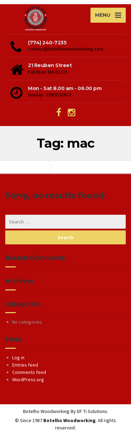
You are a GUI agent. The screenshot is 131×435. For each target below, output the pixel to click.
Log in (18, 357)
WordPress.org (28, 379)
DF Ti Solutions (92, 411)
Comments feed (29, 372)
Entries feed (25, 365)
